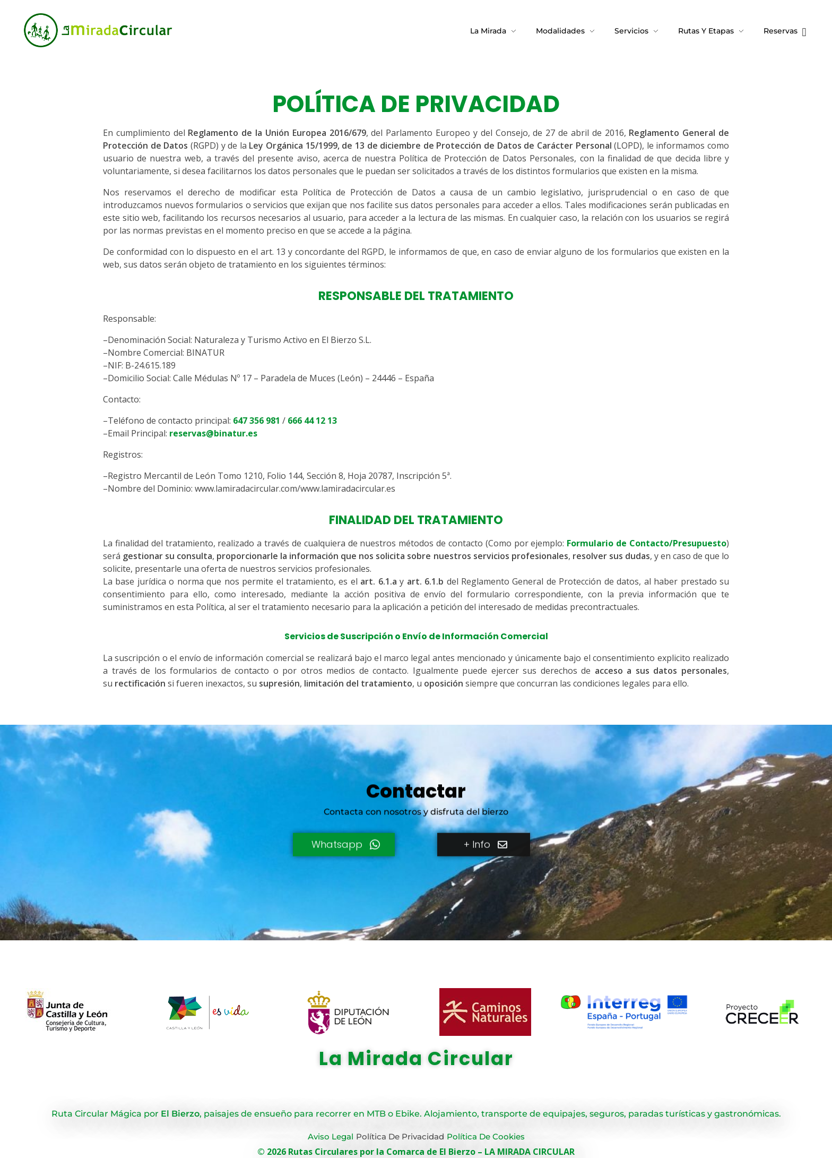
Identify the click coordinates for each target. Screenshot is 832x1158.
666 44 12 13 (312, 420)
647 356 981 (256, 420)
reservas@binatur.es (213, 433)
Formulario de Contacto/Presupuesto (646, 543)
